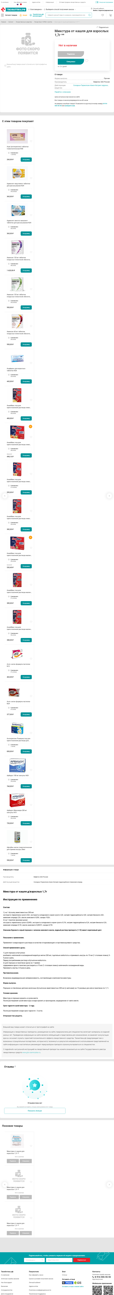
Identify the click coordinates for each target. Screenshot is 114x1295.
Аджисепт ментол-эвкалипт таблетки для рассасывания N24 (19, 222)
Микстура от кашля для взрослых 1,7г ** (15, 1152)
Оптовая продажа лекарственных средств (72, 2)
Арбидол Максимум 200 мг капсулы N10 (17, 811)
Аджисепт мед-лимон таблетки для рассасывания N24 (18, 185)
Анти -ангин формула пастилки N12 (18, 665)
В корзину (26, 159)
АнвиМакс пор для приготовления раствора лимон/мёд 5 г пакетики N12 (19, 444)
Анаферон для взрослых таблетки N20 (16, 370)
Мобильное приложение (102, 1283)
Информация (50, 2)
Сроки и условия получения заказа (41, 1279)
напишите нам (70, 106)
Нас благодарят (6, 1282)
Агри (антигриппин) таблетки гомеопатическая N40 (18, 148)
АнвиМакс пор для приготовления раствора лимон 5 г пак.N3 (19, 407)
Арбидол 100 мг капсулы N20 (18, 775)
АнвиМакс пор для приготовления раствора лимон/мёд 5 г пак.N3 (19, 481)
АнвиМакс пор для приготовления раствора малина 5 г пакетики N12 (19, 554)
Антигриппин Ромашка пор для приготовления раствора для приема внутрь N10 (18, 740)
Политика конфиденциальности (40, 1290)
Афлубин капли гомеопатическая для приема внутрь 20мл (19, 848)
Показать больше (35, 1111)
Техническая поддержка (37, 1294)
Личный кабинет (34, 1282)
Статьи (64, 1275)
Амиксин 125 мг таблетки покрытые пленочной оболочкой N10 (19, 259)
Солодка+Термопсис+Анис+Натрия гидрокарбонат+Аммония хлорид (91, 85)
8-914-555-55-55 (103, 1277)
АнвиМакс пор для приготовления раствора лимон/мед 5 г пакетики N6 (19, 517)
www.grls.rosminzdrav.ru (31, 1052)
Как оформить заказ (20, 2)
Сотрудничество (6, 1290)
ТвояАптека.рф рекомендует (37, 15)
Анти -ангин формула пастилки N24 (18, 703)
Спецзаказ (71, 62)
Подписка (71, 54)
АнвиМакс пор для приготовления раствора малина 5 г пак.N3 (19, 591)
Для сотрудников (7, 1294)
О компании (4, 2)
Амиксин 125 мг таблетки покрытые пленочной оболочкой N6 (19, 296)
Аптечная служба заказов (10, 1279)
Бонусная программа (104, 2)
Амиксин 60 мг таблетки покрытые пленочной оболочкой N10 (19, 333)
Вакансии (4, 1286)
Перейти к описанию (63, 92)
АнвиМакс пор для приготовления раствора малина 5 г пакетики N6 (19, 628)
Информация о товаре (11, 870)
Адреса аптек (36, 2)
